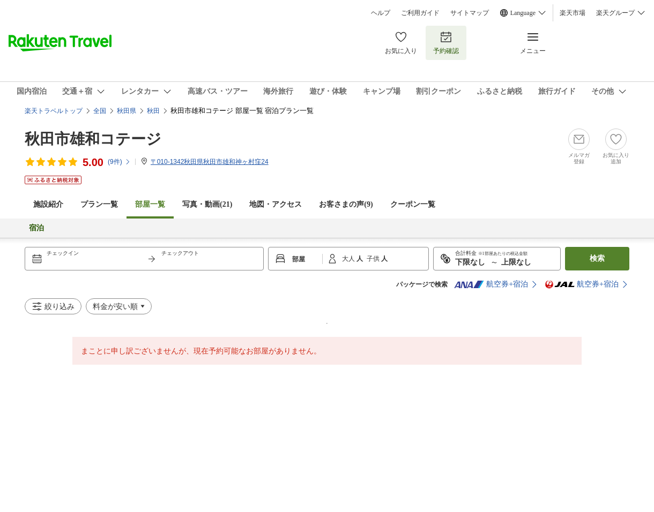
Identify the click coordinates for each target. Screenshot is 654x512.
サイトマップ (469, 13)
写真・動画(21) (207, 204)
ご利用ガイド (420, 13)
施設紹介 (48, 204)
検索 (597, 258)
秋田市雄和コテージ (93, 139)
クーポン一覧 (412, 204)
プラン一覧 (99, 204)
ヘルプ (380, 13)
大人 (349, 258)
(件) (119, 162)
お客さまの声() (346, 204)
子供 (374, 258)
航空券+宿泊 (491, 284)
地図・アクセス (275, 204)
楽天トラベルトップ (54, 111)
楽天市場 (572, 13)
